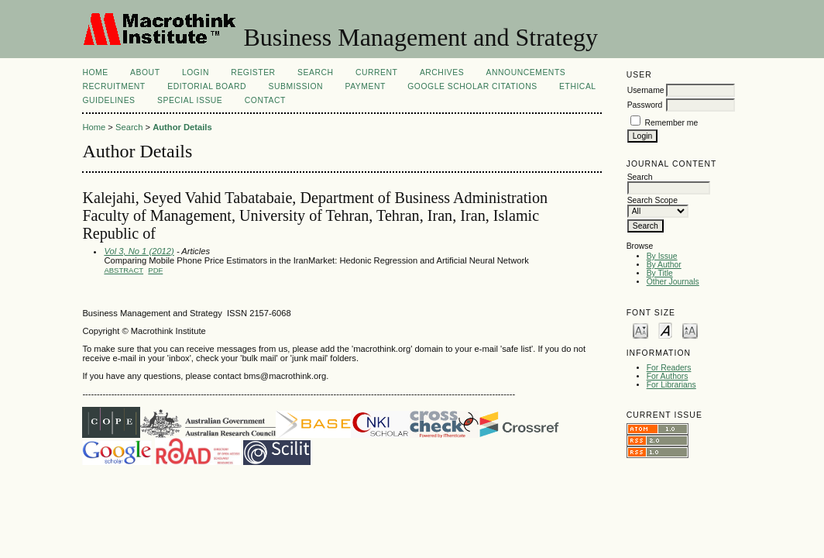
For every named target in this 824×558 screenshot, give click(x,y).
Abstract (123, 270)
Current (376, 72)
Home (95, 72)
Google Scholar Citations (472, 86)
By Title (660, 273)
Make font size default (665, 330)
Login (195, 72)
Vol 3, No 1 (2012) (138, 251)
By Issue (662, 256)
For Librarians (671, 385)
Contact (265, 100)
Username (645, 90)
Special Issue (189, 100)
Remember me (672, 123)
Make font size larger (690, 330)
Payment (365, 86)
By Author (664, 264)
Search (315, 72)
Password (645, 105)
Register (253, 72)
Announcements (526, 72)
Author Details (182, 127)
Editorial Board (206, 86)
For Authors (667, 376)
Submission (296, 86)
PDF (155, 270)
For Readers (669, 367)
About (145, 72)
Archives (442, 72)
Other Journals (673, 281)
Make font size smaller (640, 330)
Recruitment (113, 86)
